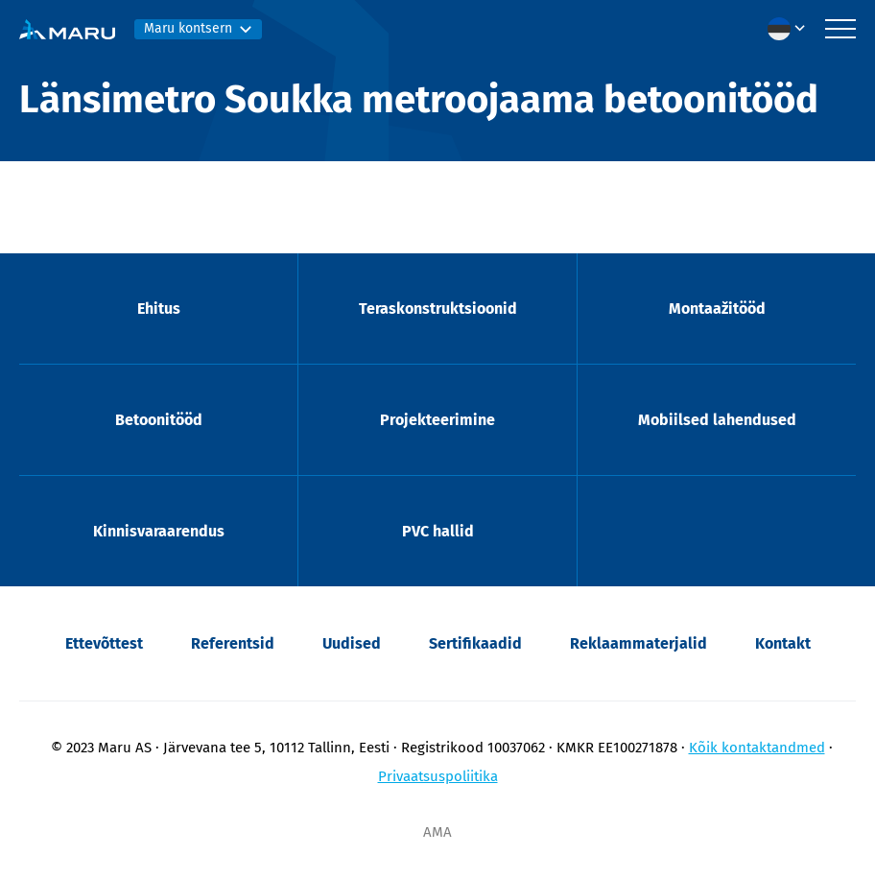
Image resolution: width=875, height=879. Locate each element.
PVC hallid (438, 531)
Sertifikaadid (475, 643)
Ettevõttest (104, 643)
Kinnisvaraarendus (159, 531)
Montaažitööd (717, 308)
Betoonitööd (158, 420)
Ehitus (158, 308)
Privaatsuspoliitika (438, 776)
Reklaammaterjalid (638, 643)
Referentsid (232, 643)
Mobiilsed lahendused (717, 420)
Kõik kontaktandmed (757, 747)
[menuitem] (792, 28)
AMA (437, 832)
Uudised (351, 643)
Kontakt (783, 643)
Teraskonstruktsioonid (438, 308)
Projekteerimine (437, 420)
